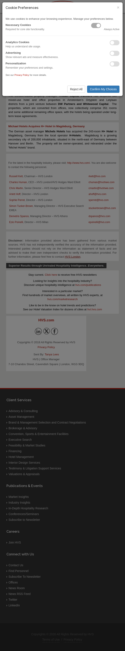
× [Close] (118, 7)
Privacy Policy (21, 75)
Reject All (76, 89)
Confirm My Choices (103, 89)
